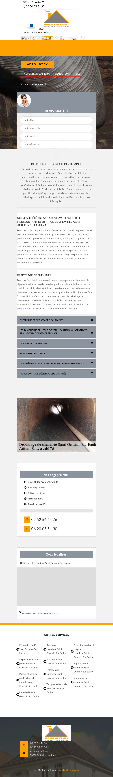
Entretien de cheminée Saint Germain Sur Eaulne (56, 673)
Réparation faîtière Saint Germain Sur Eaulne (28, 649)
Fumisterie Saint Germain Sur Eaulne (29, 694)
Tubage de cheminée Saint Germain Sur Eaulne (56, 688)
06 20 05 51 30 (34, 6)
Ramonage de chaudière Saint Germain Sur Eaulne (56, 649)
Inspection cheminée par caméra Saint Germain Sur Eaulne (29, 663)
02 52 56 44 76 (34, 2)
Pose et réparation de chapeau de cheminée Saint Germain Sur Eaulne (84, 651)
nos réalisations (37, 64)
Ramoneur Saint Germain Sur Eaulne (56, 661)
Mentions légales (70, 770)
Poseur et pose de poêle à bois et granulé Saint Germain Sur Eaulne (29, 679)
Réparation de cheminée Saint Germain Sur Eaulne (83, 667)
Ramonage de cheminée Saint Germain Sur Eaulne (83, 681)
